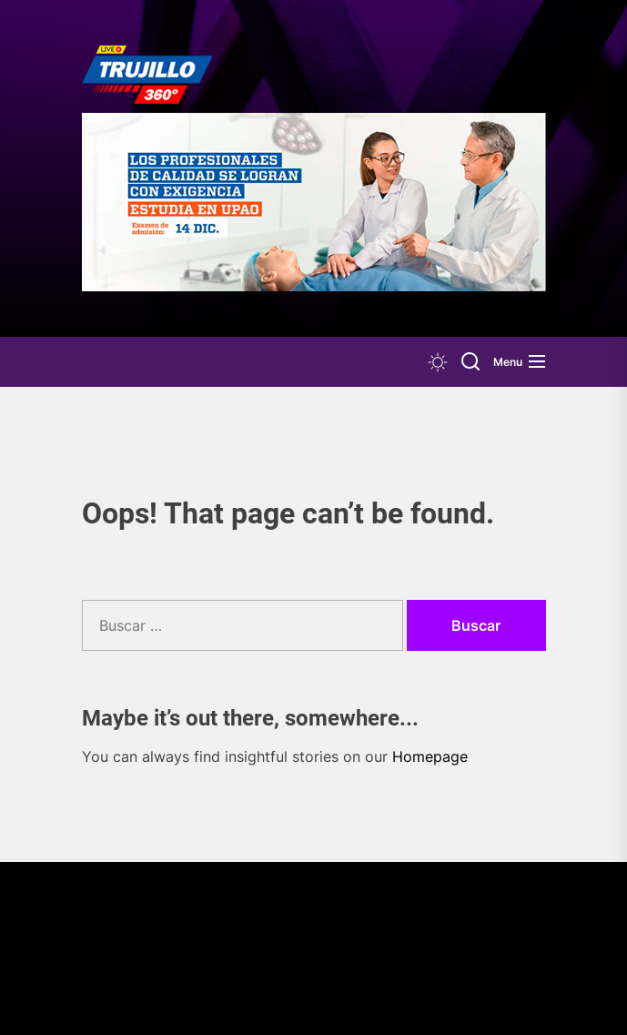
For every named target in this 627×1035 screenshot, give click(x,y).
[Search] (470, 362)
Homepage (430, 756)
